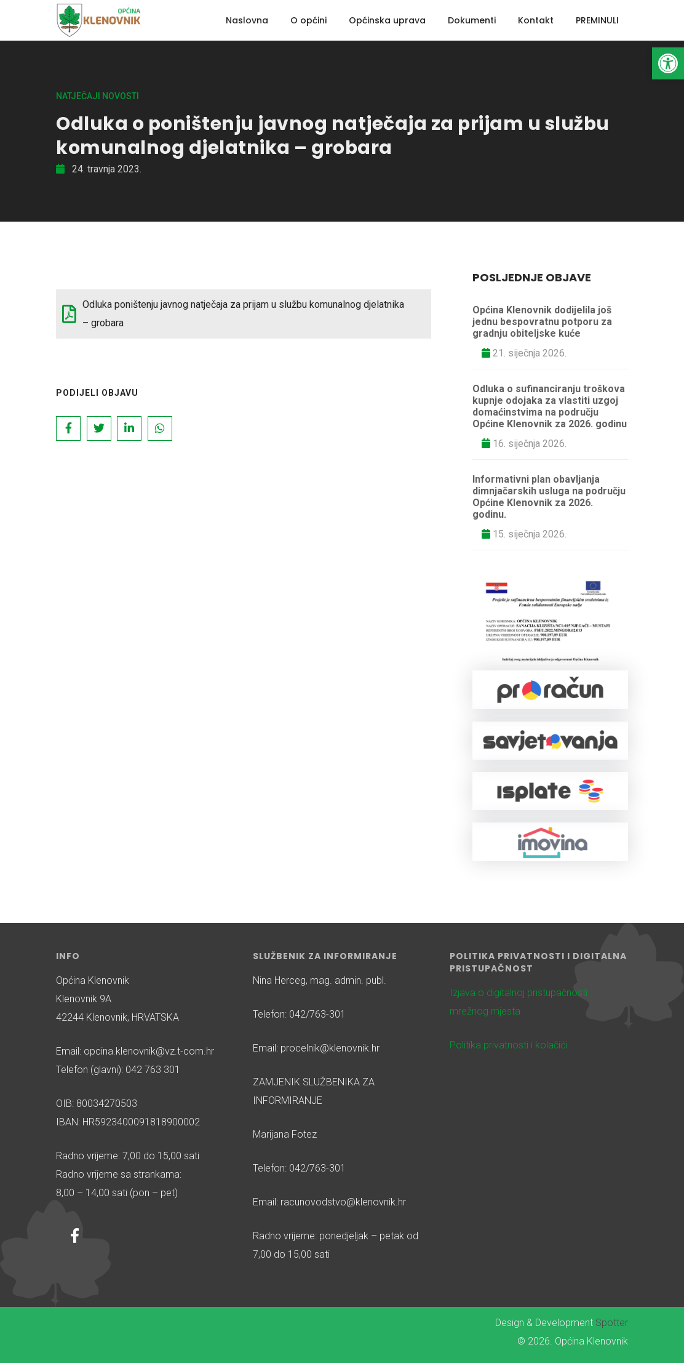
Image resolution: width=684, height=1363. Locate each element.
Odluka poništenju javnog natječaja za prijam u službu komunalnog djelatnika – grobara (243, 314)
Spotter (611, 1323)
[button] (668, 63)
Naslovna (247, 20)
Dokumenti (472, 20)
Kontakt (536, 20)
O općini (308, 20)
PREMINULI (597, 20)
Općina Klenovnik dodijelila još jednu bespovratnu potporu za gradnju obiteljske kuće (542, 321)
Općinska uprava (387, 20)
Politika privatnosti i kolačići (508, 1045)
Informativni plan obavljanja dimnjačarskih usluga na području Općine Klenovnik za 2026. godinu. (549, 496)
